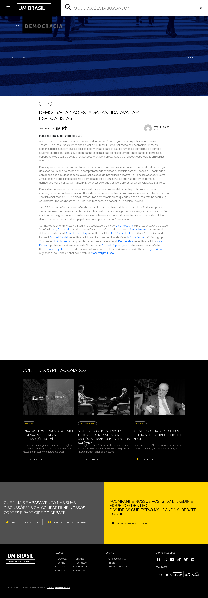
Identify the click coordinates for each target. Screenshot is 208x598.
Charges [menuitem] (80, 559)
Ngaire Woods (156, 249)
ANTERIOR (17, 57)
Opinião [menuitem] (61, 562)
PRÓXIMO (191, 57)
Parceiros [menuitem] (62, 570)
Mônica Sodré (135, 237)
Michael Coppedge (113, 245)
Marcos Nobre (137, 229)
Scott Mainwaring (76, 233)
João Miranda (62, 241)
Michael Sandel (59, 237)
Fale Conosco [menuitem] (82, 570)
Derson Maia (125, 241)
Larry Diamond (60, 229)
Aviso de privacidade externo (58, 587)
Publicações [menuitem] (82, 562)
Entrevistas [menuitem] (63, 559)
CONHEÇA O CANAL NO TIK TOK (23, 522)
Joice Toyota (56, 249)
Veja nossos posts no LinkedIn (130, 523)
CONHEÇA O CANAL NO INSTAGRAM (67, 522)
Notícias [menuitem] (61, 566)
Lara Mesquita (124, 225)
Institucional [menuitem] (81, 566)
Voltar (14, 25)
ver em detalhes (36, 459)
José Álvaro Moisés (122, 233)
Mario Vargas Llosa (102, 253)
